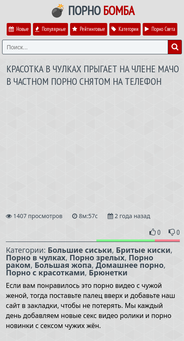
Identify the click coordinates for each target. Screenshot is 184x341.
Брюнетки (108, 272)
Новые (19, 29)
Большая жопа (63, 265)
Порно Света (160, 29)
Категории (125, 29)
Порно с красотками (45, 272)
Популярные (50, 29)
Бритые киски (143, 250)
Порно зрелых (96, 257)
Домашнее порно (130, 265)
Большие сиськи (80, 250)
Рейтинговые (88, 29)
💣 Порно (92, 10)
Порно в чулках (36, 257)
